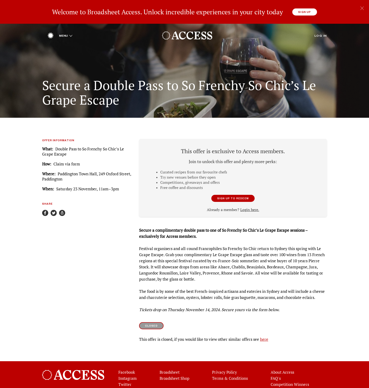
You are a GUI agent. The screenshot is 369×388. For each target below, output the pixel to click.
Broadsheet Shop (174, 376)
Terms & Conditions (230, 376)
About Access (282, 370)
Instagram (127, 376)
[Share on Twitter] (54, 211)
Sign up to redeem (233, 196)
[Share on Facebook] (45, 211)
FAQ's (276, 376)
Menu (65, 33)
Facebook (126, 370)
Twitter (125, 382)
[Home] (50, 35)
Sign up (304, 11)
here (264, 337)
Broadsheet (170, 370)
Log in (320, 33)
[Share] (62, 211)
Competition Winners (290, 382)
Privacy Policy (224, 370)
